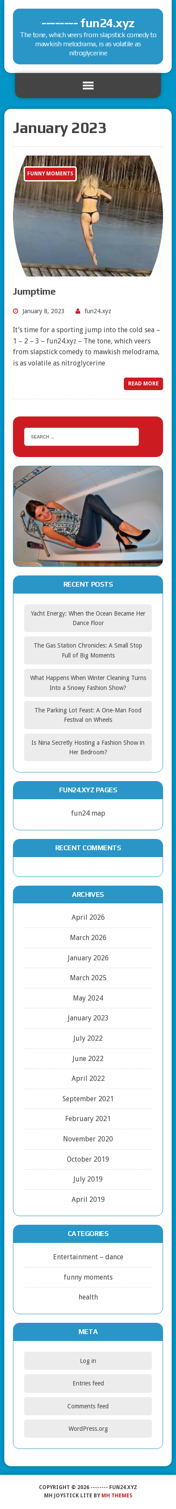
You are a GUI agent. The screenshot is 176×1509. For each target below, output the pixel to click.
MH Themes (116, 1496)
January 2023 (88, 1018)
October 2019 (88, 1159)
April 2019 (88, 1199)
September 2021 (88, 1099)
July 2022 (88, 1038)
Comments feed (88, 1406)
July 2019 (88, 1179)
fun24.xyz (98, 311)
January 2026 (88, 958)
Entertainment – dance (88, 1257)
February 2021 (88, 1119)
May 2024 (88, 998)
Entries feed (88, 1383)
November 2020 (88, 1139)
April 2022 (88, 1078)
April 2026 (88, 917)
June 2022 (88, 1059)
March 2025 (88, 978)
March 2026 (88, 938)
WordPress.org (88, 1428)
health (88, 1297)
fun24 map (88, 813)
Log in (88, 1360)
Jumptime (34, 291)
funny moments (88, 1277)
